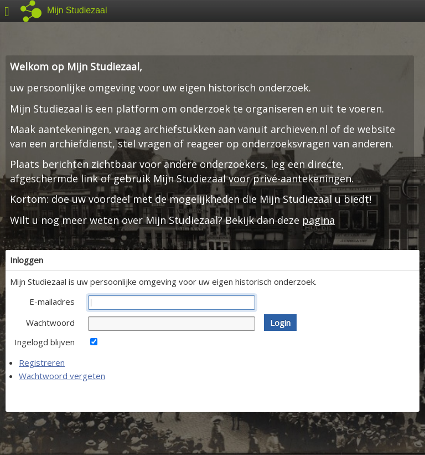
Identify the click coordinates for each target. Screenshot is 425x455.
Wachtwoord (50, 322)
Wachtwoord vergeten (62, 375)
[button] (280, 322)
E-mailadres (52, 301)
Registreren (42, 362)
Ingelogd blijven (44, 341)
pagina (318, 220)
